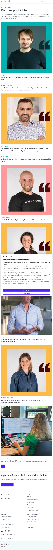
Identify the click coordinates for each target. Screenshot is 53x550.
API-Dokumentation (32, 510)
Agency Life (30, 507)
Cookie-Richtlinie (22, 283)
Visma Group (4, 546)
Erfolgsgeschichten (32, 499)
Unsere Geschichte (6, 516)
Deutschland (44, 1)
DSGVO (29, 524)
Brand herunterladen (7, 524)
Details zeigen (26, 293)
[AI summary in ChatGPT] (9, 531)
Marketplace (30, 502)
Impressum (30, 527)
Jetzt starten (7, 485)
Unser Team (4, 522)
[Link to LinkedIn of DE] (2, 531)
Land (2, 534)
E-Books (29, 497)
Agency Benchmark (32, 505)
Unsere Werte (5, 519)
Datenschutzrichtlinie (33, 519)
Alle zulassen (26, 290)
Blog (2, 7)
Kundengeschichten (10, 7)
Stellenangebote (5, 527)
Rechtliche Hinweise (32, 516)
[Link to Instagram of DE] (5, 531)
